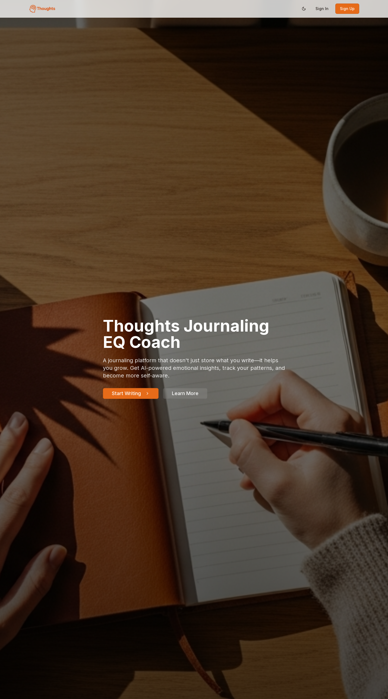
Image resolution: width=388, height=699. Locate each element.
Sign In (322, 8)
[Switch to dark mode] (304, 9)
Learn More (185, 393)
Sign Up (347, 8)
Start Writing (131, 393)
